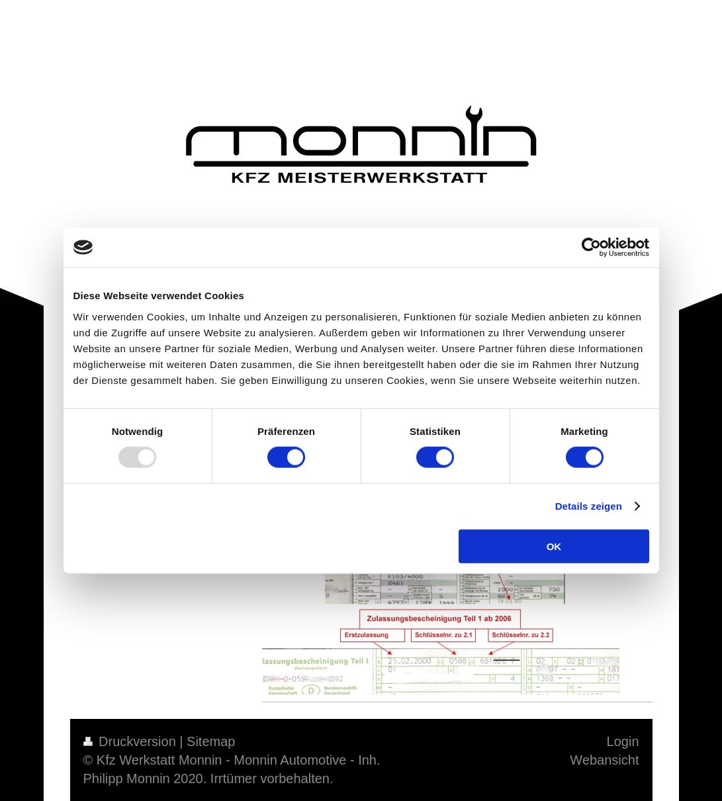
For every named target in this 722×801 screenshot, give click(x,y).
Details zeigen (588, 506)
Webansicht (604, 760)
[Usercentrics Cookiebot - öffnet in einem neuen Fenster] (591, 248)
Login (623, 741)
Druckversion (131, 741)
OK (554, 545)
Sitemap (211, 741)
